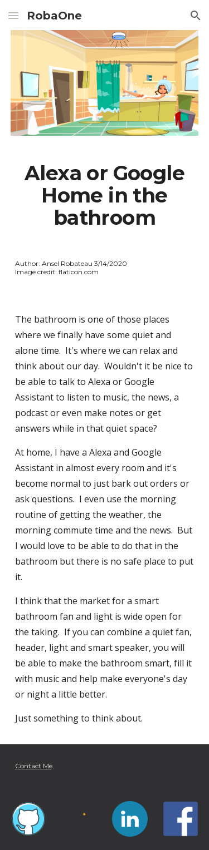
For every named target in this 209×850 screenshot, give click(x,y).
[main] (105, 195)
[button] (13, 15)
